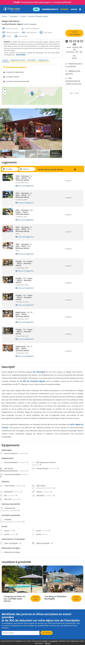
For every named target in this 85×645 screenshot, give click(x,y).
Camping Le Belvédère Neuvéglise (55, 597)
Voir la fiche (35, 598)
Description (31, 60)
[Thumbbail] (6, 154)
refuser (45, 641)
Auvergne (13, 16)
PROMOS (64, 9)
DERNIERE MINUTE (50, 9)
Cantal (23, 16)
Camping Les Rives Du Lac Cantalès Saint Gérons (14, 598)
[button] (57, 9)
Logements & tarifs (17, 60)
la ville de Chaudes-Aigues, (33, 381)
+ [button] (4, 89)
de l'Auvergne (39, 372)
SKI (36, 9)
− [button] (4, 93)
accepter (54, 641)
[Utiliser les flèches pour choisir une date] (12, 169)
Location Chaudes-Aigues (38, 16)
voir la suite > (21, 55)
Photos (5, 60)
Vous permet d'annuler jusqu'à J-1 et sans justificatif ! (43, 2)
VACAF (74, 9)
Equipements (43, 60)
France (4, 16)
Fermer (47, 643)
